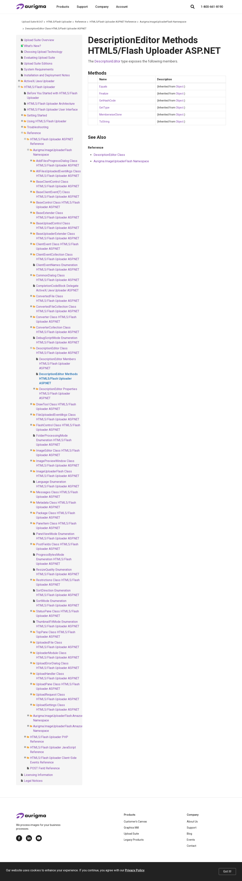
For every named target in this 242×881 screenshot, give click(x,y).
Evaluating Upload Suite (39, 57)
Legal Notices (33, 781)
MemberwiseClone (110, 114)
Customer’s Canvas (135, 821)
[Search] (192, 7)
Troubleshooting (37, 127)
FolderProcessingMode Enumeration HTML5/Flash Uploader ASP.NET (53, 440)
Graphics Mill (131, 827)
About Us (192, 821)
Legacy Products (134, 839)
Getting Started (37, 115)
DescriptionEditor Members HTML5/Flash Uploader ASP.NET (57, 363)
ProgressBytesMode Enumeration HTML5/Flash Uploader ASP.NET (53, 559)
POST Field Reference (45, 768)
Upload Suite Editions (38, 63)
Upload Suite (131, 833)
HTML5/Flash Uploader (59, 21)
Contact (191, 845)
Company (102, 7)
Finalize (103, 93)
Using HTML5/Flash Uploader (46, 121)
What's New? (32, 46)
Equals (103, 86)
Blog (189, 833)
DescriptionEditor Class (109, 155)
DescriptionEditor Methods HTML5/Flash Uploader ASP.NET (58, 378)
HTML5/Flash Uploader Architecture (51, 103)
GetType (104, 107)
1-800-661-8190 (212, 7)
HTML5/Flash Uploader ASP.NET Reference (113, 21)
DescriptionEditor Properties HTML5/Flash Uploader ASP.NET (58, 393)
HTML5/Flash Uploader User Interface (52, 109)
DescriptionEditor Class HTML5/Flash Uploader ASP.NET (55, 28)
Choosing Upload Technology (43, 52)
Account (122, 7)
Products (63, 7)
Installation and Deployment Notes (47, 75)
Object (180, 86)
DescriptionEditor (107, 61)
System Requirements (39, 69)
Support (82, 7)
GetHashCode (107, 100)
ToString (104, 121)
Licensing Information (38, 775)
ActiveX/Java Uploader (39, 81)
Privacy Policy (134, 870)
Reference (80, 21)
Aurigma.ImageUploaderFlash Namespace (163, 21)
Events (191, 839)
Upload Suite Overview (39, 40)
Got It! (227, 871)
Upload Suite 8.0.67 (32, 21)
